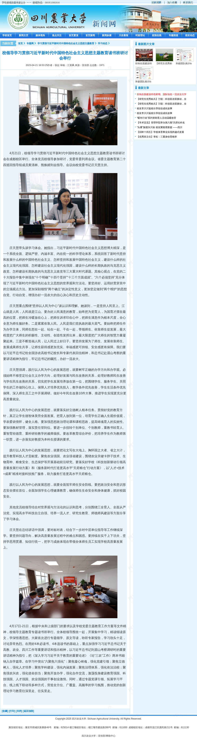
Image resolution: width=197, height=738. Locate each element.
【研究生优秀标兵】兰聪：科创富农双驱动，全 (161, 99)
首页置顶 (73, 35)
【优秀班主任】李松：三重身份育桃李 (157, 136)
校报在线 (156, 35)
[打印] (12, 711)
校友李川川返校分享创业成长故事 (154, 108)
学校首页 (7, 35)
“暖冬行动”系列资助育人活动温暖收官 (156, 118)
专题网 (30, 43)
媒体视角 (40, 35)
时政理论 (140, 35)
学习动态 (102, 43)
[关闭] (19, 711)
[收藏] (5, 711)
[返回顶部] (28, 711)
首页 (20, 43)
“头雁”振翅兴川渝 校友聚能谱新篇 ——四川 (159, 127)
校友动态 (190, 35)
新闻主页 (23, 35)
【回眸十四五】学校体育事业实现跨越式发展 (160, 132)
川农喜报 (123, 35)
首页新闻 (90, 35)
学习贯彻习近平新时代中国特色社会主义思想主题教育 (66, 43)
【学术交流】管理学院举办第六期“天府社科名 (161, 122)
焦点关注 (57, 35)
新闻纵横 (106, 35)
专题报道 (173, 35)
